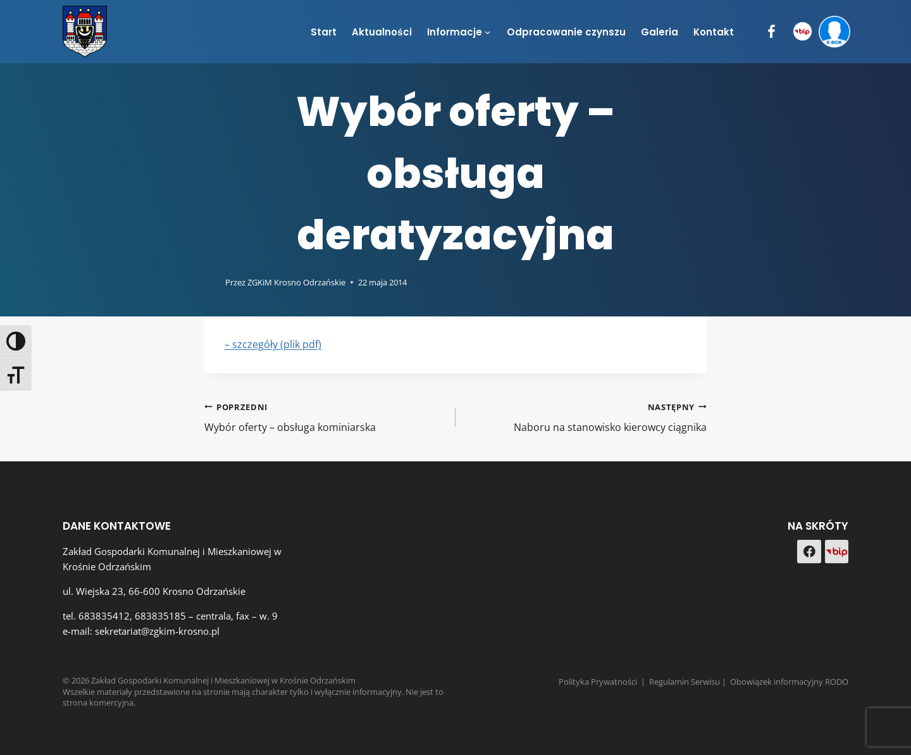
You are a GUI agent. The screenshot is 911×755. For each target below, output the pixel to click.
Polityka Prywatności (598, 681)
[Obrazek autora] (212, 282)
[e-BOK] (834, 32)
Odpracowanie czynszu (566, 32)
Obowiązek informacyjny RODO (789, 681)
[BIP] (802, 32)
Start (324, 32)
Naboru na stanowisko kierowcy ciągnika (586, 417)
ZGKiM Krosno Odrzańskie (296, 282)
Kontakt (713, 32)
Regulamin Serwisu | (689, 681)
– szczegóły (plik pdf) (273, 344)
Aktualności (381, 32)
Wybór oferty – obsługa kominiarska (324, 417)
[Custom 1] (837, 552)
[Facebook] (771, 32)
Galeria (659, 32)
